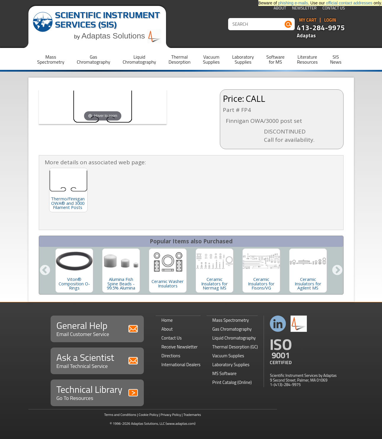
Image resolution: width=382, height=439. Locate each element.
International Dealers (181, 364)
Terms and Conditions (120, 414)
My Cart (308, 20)
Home (167, 320)
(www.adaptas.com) (181, 423)
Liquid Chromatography (234, 338)
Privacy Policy (171, 414)
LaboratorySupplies (243, 59)
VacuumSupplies (211, 59)
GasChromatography (93, 59)
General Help (97, 328)
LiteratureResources (307, 59)
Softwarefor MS (275, 59)
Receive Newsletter (180, 346)
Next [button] (337, 270)
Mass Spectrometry (230, 320)
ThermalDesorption (179, 59)
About (279, 8)
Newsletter (304, 8)
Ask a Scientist (97, 360)
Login (330, 20)
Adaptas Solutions (121, 35)
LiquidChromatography (139, 59)
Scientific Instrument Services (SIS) (107, 20)
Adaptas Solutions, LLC (148, 423)
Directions (171, 355)
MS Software (224, 373)
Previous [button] (45, 270)
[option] (74, 270)
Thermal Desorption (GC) (235, 346)
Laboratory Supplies (230, 364)
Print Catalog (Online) (232, 382)
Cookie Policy (148, 414)
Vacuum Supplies (228, 355)
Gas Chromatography (232, 329)
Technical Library (97, 392)
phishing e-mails (293, 3)
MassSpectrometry (51, 59)
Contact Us (334, 8)
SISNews (335, 59)
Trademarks (192, 414)
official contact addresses (349, 3)
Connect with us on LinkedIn (278, 324)
